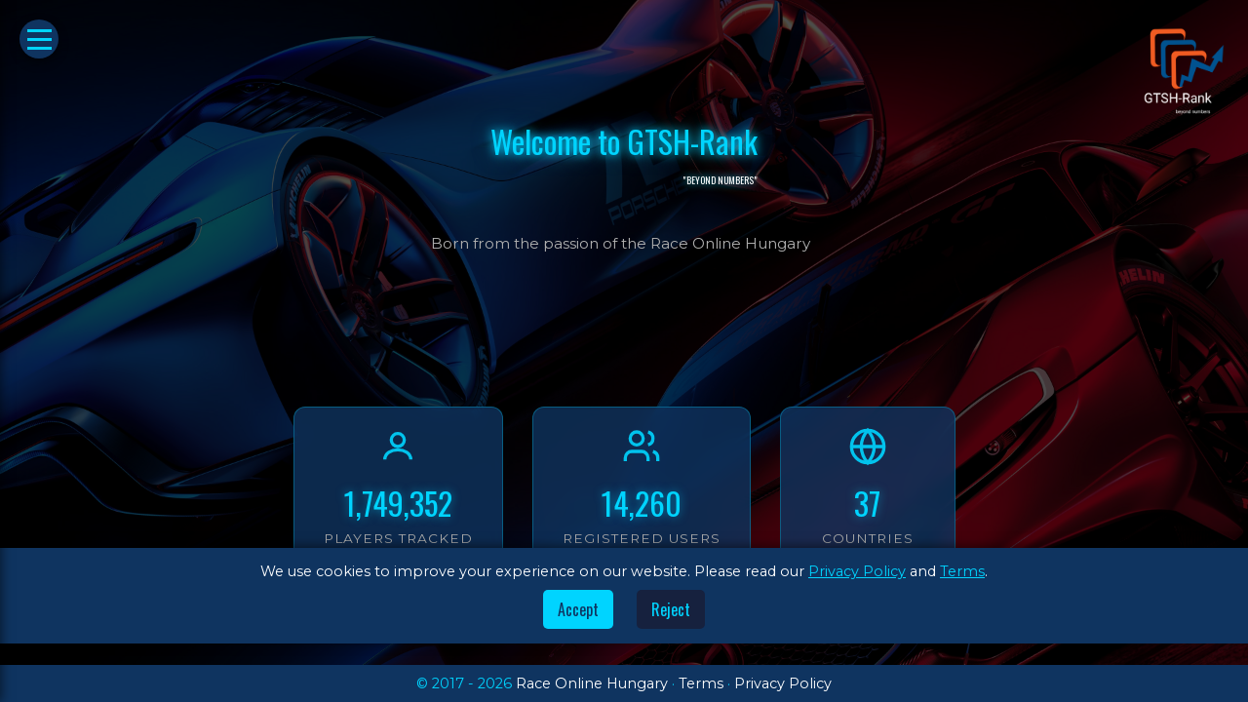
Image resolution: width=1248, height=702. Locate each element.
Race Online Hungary (592, 683)
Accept (578, 609)
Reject (670, 609)
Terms (962, 571)
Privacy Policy (857, 571)
